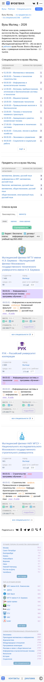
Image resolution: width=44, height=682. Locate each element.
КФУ (8, 617)
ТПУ (8, 606)
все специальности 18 (21, 418)
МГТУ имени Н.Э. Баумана (17, 598)
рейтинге (7, 47)
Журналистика (8, 640)
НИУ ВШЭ (11, 594)
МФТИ (9, 590)
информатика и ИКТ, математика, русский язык (16, 180)
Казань (5, 556)
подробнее (29, 327)
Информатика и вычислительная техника (18, 651)
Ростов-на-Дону (9, 569)
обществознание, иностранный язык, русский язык (18, 196)
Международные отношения (14, 643)
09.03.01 (6, 302)
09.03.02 (6, 389)
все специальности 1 (21, 520)
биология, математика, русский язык (17, 185)
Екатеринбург (8, 553)
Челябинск (7, 572)
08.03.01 (6, 483)
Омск (5, 564)
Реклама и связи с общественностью (17, 648)
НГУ (8, 609)
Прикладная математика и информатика (18, 637)
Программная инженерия (12, 645)
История (6, 656)
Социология (7, 659)
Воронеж (6, 561)
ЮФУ (9, 621)
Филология (7, 654)
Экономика (7, 635)
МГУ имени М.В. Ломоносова (18, 586)
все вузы (22, 626)
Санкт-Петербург (9, 550)
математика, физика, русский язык (17, 176)
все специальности (22, 663)
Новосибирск (8, 559)
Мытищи (25, 278)
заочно (14, 221)
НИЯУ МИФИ (12, 602)
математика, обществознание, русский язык (18, 190)
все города (22, 576)
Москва (6, 548)
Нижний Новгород (10, 567)
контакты (14, 678)
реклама (30, 678)
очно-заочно (24, 221)
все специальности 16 (21, 334)
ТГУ (8, 613)
